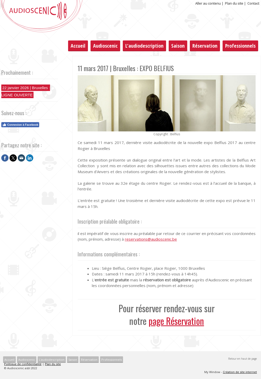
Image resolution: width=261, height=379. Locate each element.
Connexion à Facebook (20, 125)
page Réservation (176, 320)
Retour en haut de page (242, 358)
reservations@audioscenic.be (151, 239)
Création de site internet (240, 372)
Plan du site (234, 3)
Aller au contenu (208, 3)
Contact (253, 3)
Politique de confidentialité (23, 364)
